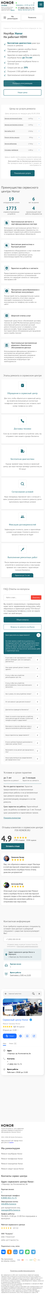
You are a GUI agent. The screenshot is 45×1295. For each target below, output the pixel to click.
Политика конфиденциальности (22, 1271)
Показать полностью (12, 818)
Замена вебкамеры (11, 144)
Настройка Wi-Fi (10, 131)
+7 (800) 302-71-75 (26, 8)
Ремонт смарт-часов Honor (12, 1168)
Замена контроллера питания (14, 125)
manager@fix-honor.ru (10, 1210)
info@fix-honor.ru (8, 1204)
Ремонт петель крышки (12, 137)
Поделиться (3, 1252)
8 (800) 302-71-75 (9, 1198)
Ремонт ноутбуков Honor (11, 1153)
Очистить (36, 597)
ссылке (11, 1142)
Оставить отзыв (13, 846)
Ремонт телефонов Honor (12, 1158)
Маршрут (10, 1036)
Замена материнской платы (13, 118)
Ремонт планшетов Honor (12, 1163)
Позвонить (32, 17)
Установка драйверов (11, 150)
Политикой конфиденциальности (27, 946)
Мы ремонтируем (11, 17)
